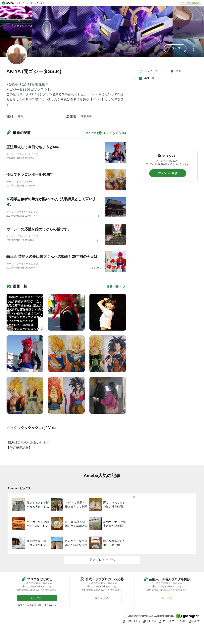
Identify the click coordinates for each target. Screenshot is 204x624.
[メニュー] (194, 48)
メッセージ (148, 71)
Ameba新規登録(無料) (190, 2)
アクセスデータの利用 (172, 621)
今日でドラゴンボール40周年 (29, 174)
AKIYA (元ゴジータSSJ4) (106, 133)
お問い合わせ (131, 621)
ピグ (175, 71)
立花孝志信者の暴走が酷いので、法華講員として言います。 (51, 202)
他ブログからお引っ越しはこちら (35, 605)
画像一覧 (147, 78)
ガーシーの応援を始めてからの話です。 (38, 229)
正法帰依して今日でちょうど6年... (34, 147)
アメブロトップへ (102, 559)
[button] (175, 48)
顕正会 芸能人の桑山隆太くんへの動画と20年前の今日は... (53, 257)
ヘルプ (194, 621)
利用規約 (149, 621)
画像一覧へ (116, 286)
